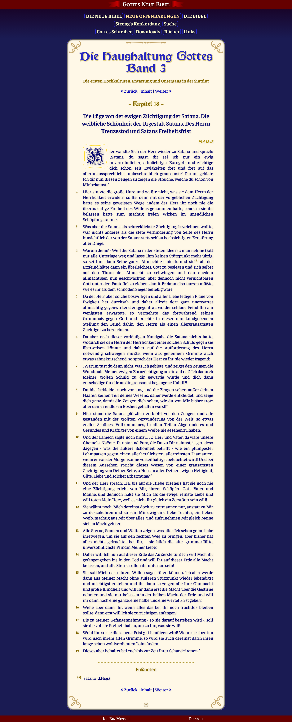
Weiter (163, 91)
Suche (170, 23)
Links (189, 31)
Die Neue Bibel (104, 16)
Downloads (148, 31)
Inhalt (146, 91)
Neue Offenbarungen (153, 16)
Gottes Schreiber (114, 31)
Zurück (128, 91)
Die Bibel (195, 16)
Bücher (172, 31)
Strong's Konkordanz (137, 23)
